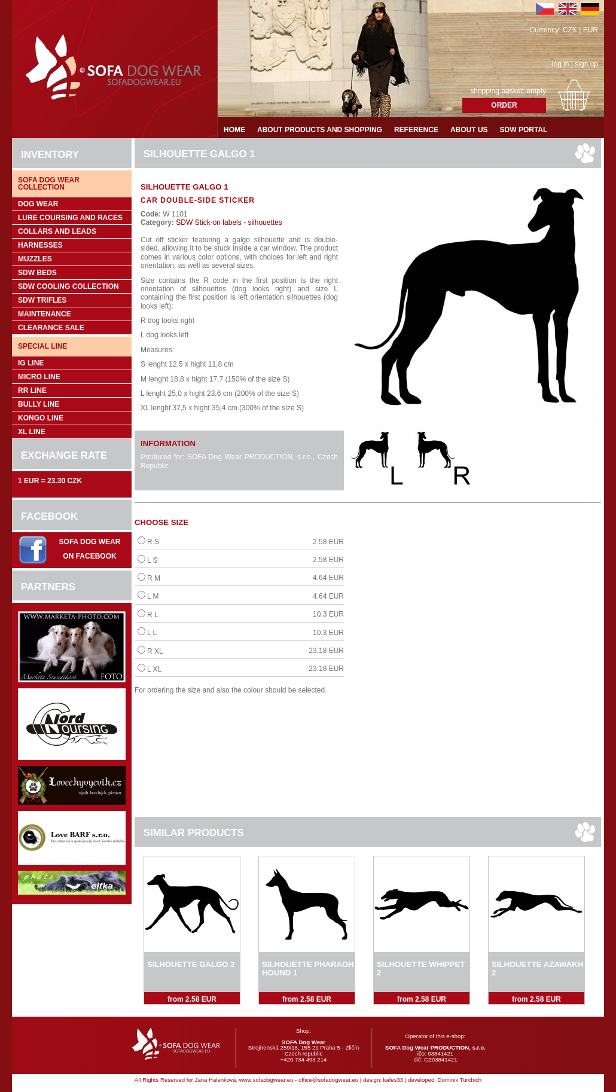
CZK (570, 30)
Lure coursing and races (70, 217)
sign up (586, 64)
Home (234, 130)
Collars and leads (57, 231)
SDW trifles (42, 300)
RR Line (32, 390)
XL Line (31, 432)
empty (536, 91)
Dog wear (38, 204)
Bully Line (38, 404)
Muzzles (35, 259)
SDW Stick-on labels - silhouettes (228, 222)
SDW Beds (37, 273)
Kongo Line (40, 418)
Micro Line (39, 377)
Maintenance (44, 314)
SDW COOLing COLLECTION (68, 286)
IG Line (31, 363)
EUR (590, 30)
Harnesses (40, 245)
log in (560, 64)
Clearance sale (51, 328)
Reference (416, 130)
